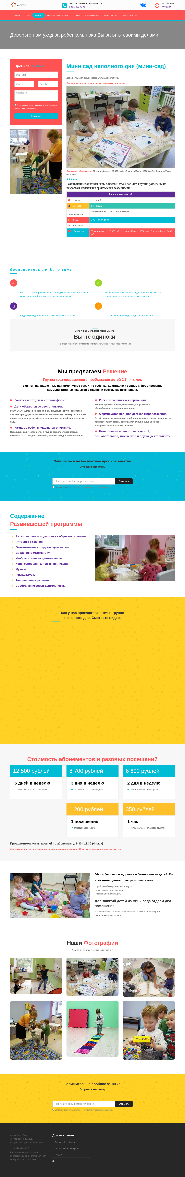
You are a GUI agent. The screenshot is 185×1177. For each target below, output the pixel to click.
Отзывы (77, 15)
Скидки (58, 1154)
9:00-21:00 (166, 7)
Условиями (31, 108)
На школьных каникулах (67, 1148)
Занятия (38, 15)
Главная (16, 15)
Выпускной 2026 (130, 15)
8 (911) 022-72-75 (77, 7)
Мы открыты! (167, 3)
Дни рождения (92, 15)
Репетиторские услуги (57, 15)
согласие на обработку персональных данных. (94, 487)
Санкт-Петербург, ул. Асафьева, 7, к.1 (86, 3)
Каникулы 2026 (111, 15)
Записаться (36, 116)
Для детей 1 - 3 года (65, 1142)
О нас (27, 15)
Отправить (124, 481)
